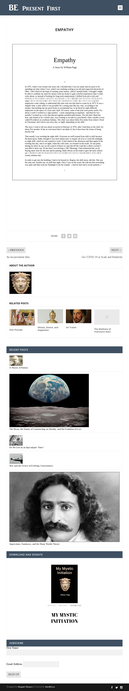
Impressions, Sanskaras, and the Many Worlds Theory (34, 544)
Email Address (14, 664)
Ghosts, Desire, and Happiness (48, 328)
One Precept (16, 329)
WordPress (50, 687)
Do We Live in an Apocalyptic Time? (26, 447)
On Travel (71, 327)
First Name (12, 647)
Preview (63, 606)
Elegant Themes (25, 687)
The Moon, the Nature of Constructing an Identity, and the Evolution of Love (45, 429)
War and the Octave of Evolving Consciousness (31, 466)
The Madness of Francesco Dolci (102, 330)
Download (75, 606)
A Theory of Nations (18, 368)
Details (52, 606)
